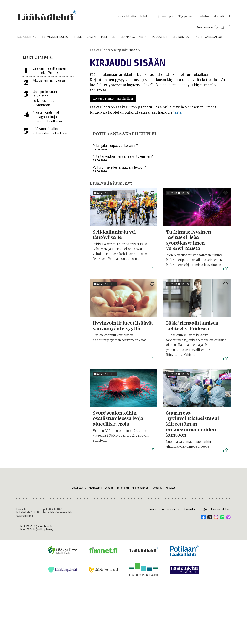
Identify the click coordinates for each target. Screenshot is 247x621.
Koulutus (203, 18)
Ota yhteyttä (127, 18)
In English (203, 513)
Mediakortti (95, 491)
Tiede (78, 40)
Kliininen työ (26, 40)
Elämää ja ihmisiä (133, 40)
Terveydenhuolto (55, 40)
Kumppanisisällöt (209, 40)
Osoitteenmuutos (169, 513)
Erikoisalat (181, 40)
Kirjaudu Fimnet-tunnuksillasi (113, 102)
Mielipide (108, 40)
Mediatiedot (221, 18)
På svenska (189, 513)
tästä (177, 116)
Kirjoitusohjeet (164, 18)
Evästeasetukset (221, 513)
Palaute (152, 513)
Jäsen (91, 40)
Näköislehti (122, 491)
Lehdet (145, 18)
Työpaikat (185, 18)
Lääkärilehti (100, 54)
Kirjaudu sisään (127, 54)
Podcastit (159, 40)
